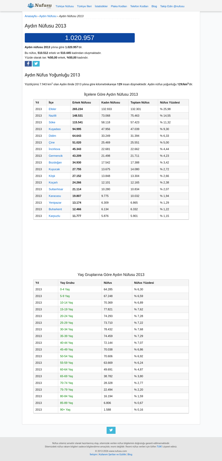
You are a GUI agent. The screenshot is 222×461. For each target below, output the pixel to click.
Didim (52, 135)
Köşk (52, 176)
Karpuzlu (54, 216)
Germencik (56, 155)
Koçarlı (53, 182)
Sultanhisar (56, 189)
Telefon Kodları (139, 6)
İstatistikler (101, 6)
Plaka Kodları (119, 6)
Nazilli (52, 115)
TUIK (159, 446)
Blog (154, 6)
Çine (52, 142)
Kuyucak (54, 169)
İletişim (93, 454)
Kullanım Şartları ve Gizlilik (112, 454)
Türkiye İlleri (84, 6)
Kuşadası (55, 129)
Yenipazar (55, 202)
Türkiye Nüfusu (65, 6)
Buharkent (55, 209)
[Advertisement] (168, 36)
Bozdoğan (55, 162)
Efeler (52, 109)
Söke (52, 122)
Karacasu (55, 196)
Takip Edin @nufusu (172, 6)
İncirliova (54, 149)
